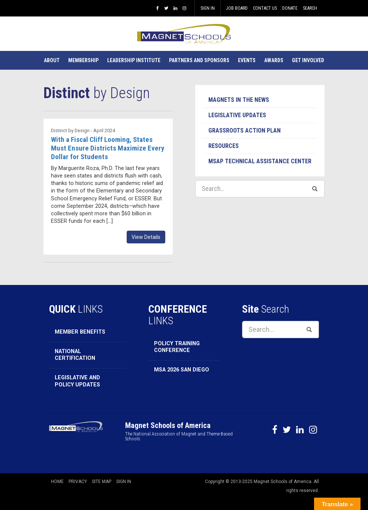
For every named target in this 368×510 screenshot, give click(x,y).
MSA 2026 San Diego (181, 370)
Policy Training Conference (177, 347)
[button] (51, 60)
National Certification (75, 355)
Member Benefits (80, 332)
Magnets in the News (238, 99)
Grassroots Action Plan (244, 130)
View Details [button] (146, 237)
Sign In (207, 8)
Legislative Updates (237, 115)
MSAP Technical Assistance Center (259, 161)
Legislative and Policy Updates (77, 381)
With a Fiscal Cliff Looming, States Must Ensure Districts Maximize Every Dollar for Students (108, 148)
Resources (223, 145)
